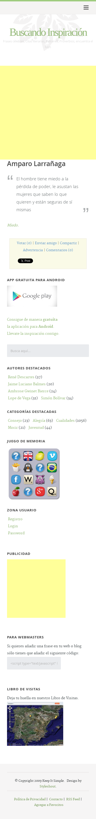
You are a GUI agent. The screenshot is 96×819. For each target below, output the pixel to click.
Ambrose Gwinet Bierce (28, 391)
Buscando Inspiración (48, 32)
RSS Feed (73, 799)
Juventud (36, 428)
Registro (15, 519)
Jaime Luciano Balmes (27, 384)
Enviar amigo (46, 243)
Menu (85, 7)
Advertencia (33, 250)
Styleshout (47, 786)
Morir (13, 428)
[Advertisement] (48, 114)
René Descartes (21, 377)
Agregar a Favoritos (48, 805)
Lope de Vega (19, 398)
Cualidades (65, 421)
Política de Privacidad (30, 799)
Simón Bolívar (53, 398)
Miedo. (13, 225)
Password (16, 533)
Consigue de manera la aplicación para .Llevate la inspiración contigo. (33, 319)
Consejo (15, 421)
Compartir (68, 243)
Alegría (39, 421)
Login (13, 526)
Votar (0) (24, 243)
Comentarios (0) (59, 250)
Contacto (56, 799)
